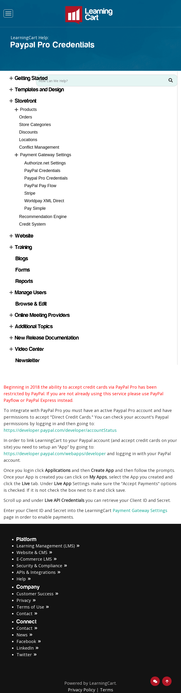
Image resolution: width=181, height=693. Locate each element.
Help (21, 579)
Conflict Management (39, 147)
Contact (24, 613)
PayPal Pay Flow (40, 185)
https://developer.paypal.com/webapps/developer (55, 453)
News (22, 635)
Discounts (28, 132)
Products (28, 109)
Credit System (32, 224)
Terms (106, 690)
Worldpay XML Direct (44, 200)
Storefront (26, 101)
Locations (28, 139)
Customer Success (34, 593)
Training (23, 247)
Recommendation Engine (43, 216)
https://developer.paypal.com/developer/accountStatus (60, 430)
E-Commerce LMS (34, 559)
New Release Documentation (47, 338)
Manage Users (30, 292)
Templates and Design (39, 89)
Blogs (22, 258)
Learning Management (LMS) (45, 546)
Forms (23, 270)
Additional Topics (34, 326)
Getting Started (31, 78)
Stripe (29, 193)
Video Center (29, 349)
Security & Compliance (39, 565)
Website (24, 236)
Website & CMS (31, 552)
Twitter (24, 654)
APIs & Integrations (36, 572)
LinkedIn (25, 648)
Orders (25, 117)
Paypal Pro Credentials (46, 178)
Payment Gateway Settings (45, 154)
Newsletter (28, 360)
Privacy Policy (81, 690)
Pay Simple (35, 208)
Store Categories (35, 124)
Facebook (26, 641)
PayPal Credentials (42, 170)
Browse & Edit (31, 304)
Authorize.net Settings (45, 163)
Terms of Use (30, 607)
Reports (24, 281)
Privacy (23, 600)
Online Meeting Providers (42, 315)
